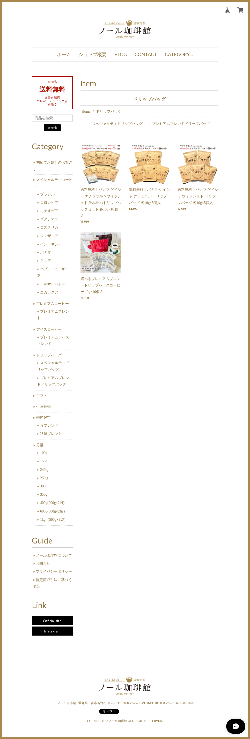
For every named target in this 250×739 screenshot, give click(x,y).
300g (43, 486)
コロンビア (49, 203)
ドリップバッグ (49, 355)
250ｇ (44, 478)
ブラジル (47, 194)
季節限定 (43, 418)
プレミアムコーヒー (52, 304)
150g (43, 461)
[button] (179, 55)
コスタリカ (49, 227)
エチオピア (49, 211)
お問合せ (43, 563)
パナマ (45, 252)
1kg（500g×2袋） (54, 520)
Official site (52, 621)
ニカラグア (49, 292)
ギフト (41, 396)
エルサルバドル (52, 284)
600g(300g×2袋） (53, 511)
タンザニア (49, 236)
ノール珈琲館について (54, 555)
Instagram (52, 631)
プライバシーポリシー (54, 572)
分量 (39, 445)
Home (86, 112)
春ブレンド (49, 425)
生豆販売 (43, 407)
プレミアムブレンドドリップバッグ (181, 124)
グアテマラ (49, 219)
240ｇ (44, 470)
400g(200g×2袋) (52, 503)
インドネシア (51, 244)
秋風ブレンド (51, 434)
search (52, 128)
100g (43, 453)
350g (43, 494)
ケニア (45, 261)
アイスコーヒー (49, 329)
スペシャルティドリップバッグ (117, 124)
